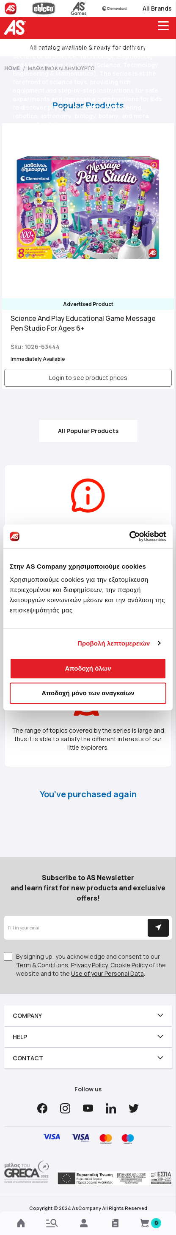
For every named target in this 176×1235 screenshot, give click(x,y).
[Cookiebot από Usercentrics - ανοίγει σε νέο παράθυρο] (129, 536)
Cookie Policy (129, 965)
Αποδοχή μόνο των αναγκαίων (88, 693)
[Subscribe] (158, 928)
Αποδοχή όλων (88, 668)
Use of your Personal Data (107, 973)
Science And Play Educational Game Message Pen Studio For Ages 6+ (83, 323)
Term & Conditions (42, 965)
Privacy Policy (89, 965)
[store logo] (17, 27)
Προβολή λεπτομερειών (113, 643)
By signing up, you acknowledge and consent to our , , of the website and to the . (91, 964)
